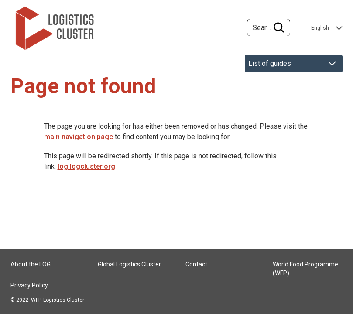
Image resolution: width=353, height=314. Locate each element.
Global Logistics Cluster (129, 264)
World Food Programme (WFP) (305, 268)
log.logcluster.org (86, 166)
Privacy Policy (29, 285)
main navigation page (78, 137)
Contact (196, 264)
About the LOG (30, 264)
